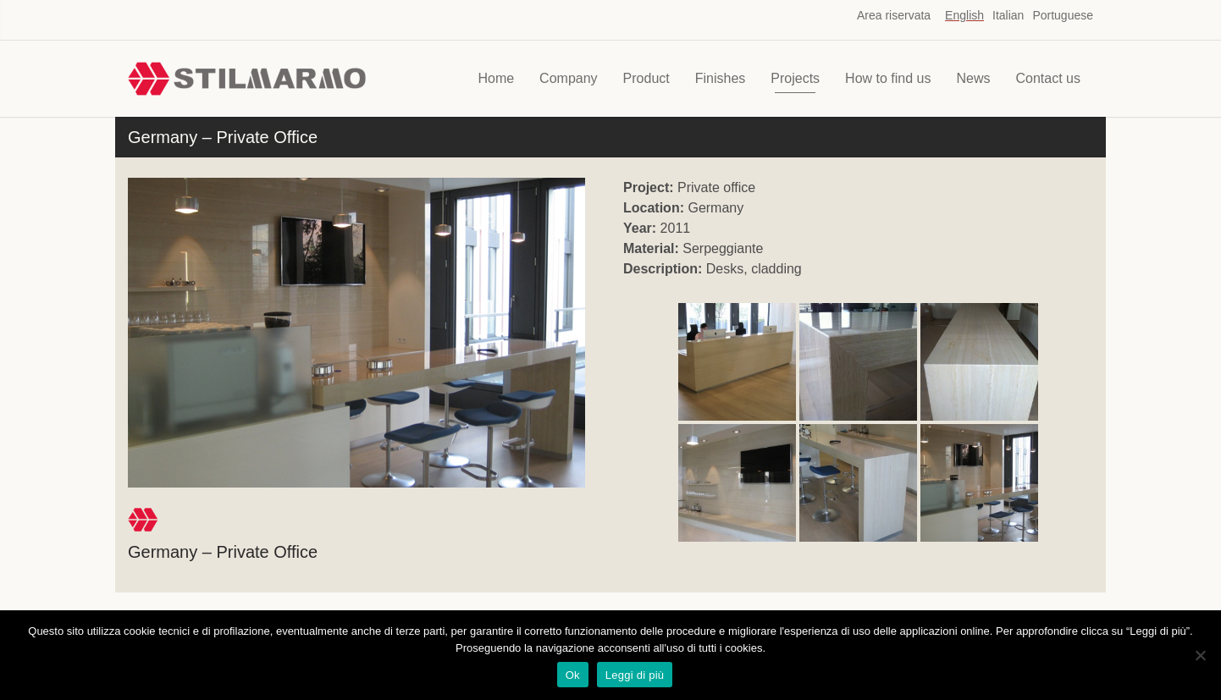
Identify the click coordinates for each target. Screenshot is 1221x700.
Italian (1008, 15)
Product (646, 78)
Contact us (1048, 78)
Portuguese (1062, 15)
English (964, 15)
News (974, 78)
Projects (795, 78)
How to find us (888, 78)
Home (496, 78)
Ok (573, 675)
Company (568, 78)
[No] (1199, 655)
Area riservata (894, 15)
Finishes (720, 78)
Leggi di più (635, 675)
